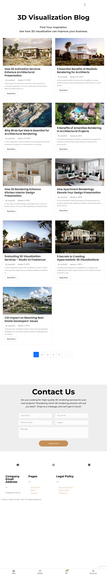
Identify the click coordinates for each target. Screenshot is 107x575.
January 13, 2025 (24, 80)
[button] (85, 5)
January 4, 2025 (24, 264)
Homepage (35, 487)
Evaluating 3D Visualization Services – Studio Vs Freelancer (25, 258)
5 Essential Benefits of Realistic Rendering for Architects (77, 70)
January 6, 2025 (24, 200)
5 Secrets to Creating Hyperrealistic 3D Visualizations (78, 258)
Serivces (34, 493)
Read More (11, 93)
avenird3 (11, 80)
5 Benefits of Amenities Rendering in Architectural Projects (79, 129)
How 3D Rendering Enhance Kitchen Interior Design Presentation (23, 192)
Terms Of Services (65, 487)
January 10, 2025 (76, 77)
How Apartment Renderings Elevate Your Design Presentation (79, 190)
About (33, 490)
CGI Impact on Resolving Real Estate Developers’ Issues (24, 319)
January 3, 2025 (76, 264)
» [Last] (70, 355)
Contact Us (62, 493)
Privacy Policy (63, 490)
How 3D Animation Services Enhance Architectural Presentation (22, 72)
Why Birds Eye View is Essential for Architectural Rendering (27, 132)
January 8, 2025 (76, 136)
